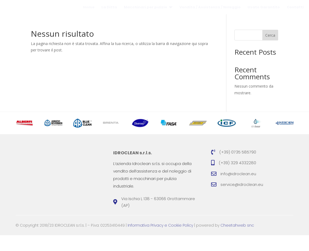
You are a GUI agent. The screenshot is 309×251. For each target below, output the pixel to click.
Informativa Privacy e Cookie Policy (160, 241)
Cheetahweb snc (237, 241)
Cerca (270, 51)
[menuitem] (89, 15)
